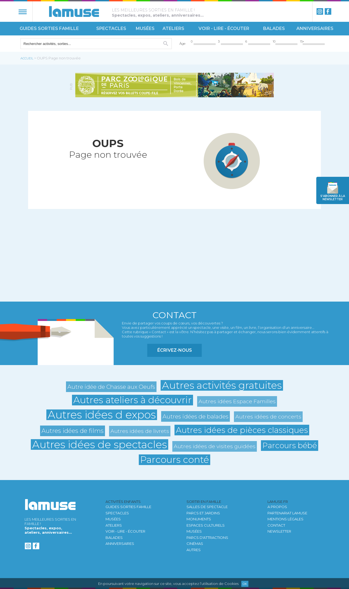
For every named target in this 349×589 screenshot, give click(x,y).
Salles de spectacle (207, 507)
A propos (277, 507)
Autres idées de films (72, 431)
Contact (276, 525)
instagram (320, 11)
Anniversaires (314, 28)
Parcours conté (174, 459)
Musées (145, 28)
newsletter (332, 197)
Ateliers (173, 28)
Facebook (328, 11)
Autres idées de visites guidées (214, 446)
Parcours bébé (289, 445)
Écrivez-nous (174, 350)
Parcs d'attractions (207, 537)
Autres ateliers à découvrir (132, 400)
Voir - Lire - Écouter (223, 28)
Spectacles (111, 28)
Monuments (198, 519)
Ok (245, 584)
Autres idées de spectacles (99, 444)
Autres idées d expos (102, 414)
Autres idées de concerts (268, 416)
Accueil (26, 58)
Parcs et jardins (203, 513)
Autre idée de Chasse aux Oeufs (111, 386)
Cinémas (194, 543)
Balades (274, 28)
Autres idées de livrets (139, 431)
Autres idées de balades (195, 416)
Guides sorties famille (49, 28)
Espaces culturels (205, 525)
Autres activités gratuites (222, 385)
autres (193, 550)
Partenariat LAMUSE (287, 513)
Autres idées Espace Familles (237, 401)
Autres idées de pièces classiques (242, 430)
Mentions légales (285, 519)
